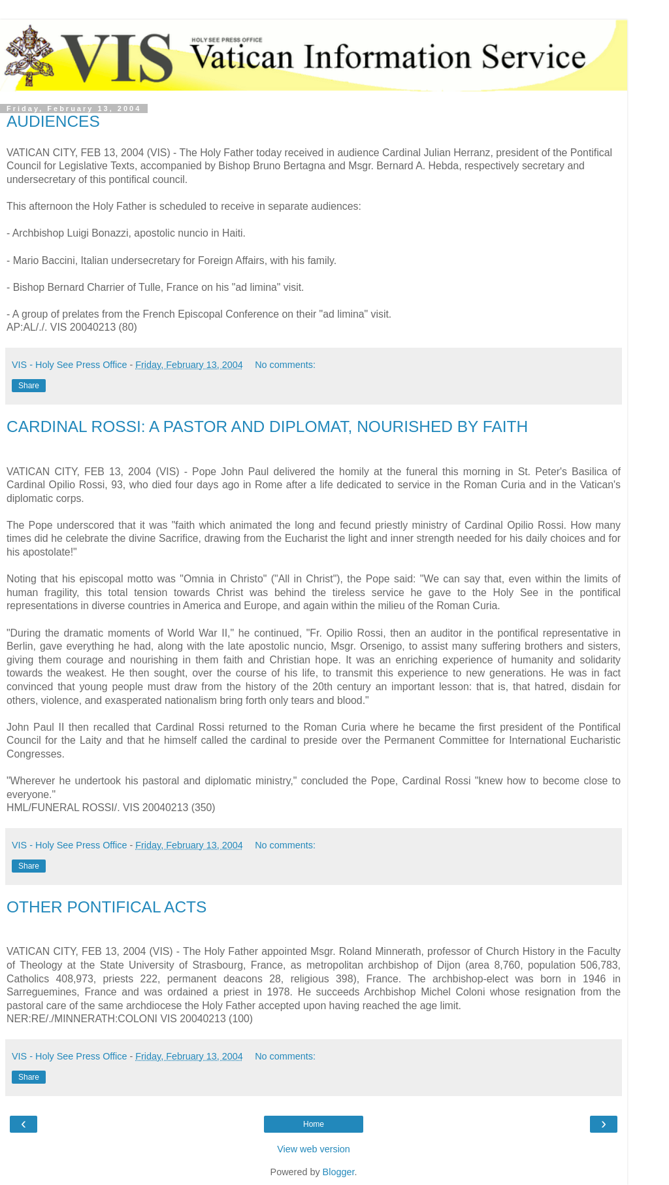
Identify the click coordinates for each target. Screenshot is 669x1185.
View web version (313, 1149)
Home (313, 1124)
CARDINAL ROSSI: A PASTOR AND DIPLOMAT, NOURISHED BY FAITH (267, 426)
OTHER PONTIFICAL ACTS (106, 907)
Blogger (339, 1172)
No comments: (285, 364)
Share (28, 385)
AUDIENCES (53, 121)
